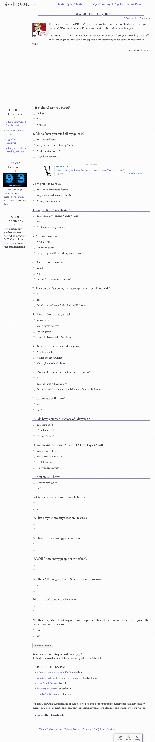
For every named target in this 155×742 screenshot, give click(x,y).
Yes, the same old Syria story (50, 386)
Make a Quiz (65, 4)
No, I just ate (41, 244)
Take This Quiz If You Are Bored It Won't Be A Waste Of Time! (85, 172)
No (36, 276)
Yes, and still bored (45, 139)
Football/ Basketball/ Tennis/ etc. (53, 339)
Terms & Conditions (50, 729)
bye (36, 632)
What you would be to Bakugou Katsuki (16, 149)
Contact (86, 729)
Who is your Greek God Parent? (15, 123)
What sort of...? (43, 322)
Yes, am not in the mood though (52, 198)
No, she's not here (44, 354)
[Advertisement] (91, 77)
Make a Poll (82, 4)
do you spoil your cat (47, 691)
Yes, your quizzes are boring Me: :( (53, 145)
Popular (118, 4)
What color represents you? (51, 675)
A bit (37, 119)
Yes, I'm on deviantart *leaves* (51, 192)
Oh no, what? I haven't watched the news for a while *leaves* (67, 392)
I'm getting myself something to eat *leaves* (58, 255)
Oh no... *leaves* (43, 438)
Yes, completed (43, 427)
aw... (37, 638)
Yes (36, 224)
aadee (146, 50)
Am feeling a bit (43, 250)
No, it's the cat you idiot (47, 360)
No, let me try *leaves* (46, 151)
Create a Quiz (130, 175)
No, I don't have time (46, 156)
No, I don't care (43, 464)
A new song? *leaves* (46, 470)
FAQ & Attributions (105, 729)
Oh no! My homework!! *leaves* (52, 281)
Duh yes (39, 113)
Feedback (145, 18)
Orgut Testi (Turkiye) (11, 141)
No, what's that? (43, 433)
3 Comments (130, 18)
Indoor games (42, 334)
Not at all (39, 125)
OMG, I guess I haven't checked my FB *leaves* (60, 308)
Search (129, 738)
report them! (10, 243)
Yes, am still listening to (47, 459)
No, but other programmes (49, 229)
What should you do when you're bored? (58, 680)
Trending (139, 738)
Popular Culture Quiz (48, 696)
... (35, 505)
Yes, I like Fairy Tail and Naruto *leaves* (56, 218)
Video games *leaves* (46, 328)
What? (38, 270)
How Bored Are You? (48, 685)
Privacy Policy (71, 729)
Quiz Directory (101, 4)
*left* (37, 412)
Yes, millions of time (46, 453)
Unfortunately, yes (45, 485)
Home (121, 738)
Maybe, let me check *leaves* (50, 365)
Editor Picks (134, 4)
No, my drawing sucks (46, 203)
